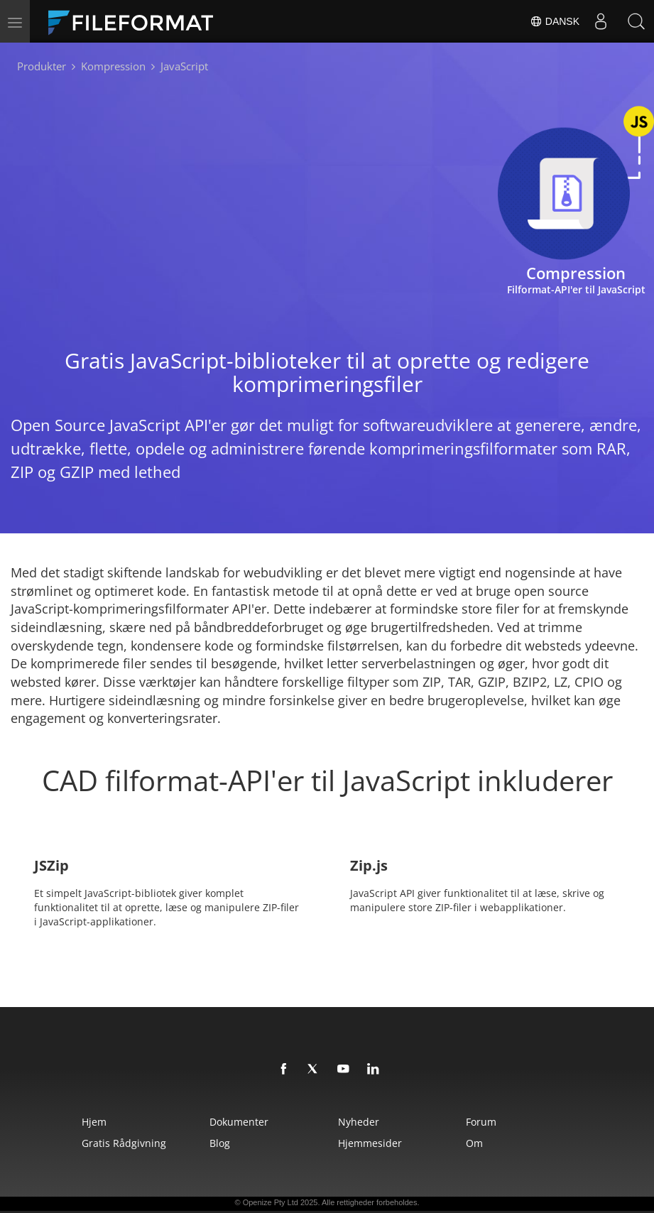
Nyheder (358, 1121)
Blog (219, 1143)
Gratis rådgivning (124, 1143)
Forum (481, 1121)
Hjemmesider (370, 1143)
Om (474, 1143)
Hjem (94, 1121)
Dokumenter (238, 1121)
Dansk (554, 21)
